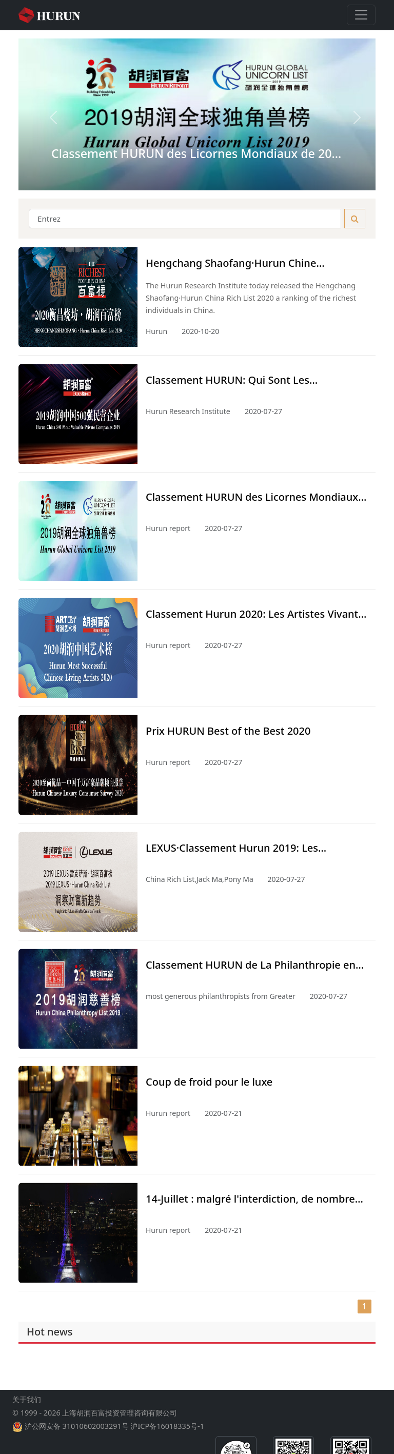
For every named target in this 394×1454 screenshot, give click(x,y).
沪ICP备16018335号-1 (167, 1434)
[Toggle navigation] (361, 15)
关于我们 (26, 1407)
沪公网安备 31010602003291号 (77, 1434)
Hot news (50, 1332)
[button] (45, 114)
